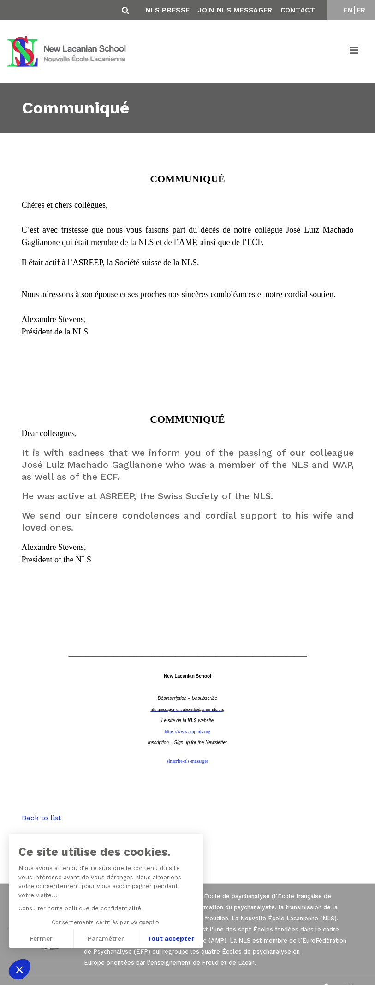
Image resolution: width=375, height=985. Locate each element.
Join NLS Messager (234, 10)
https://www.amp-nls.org (187, 731)
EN (348, 10)
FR (361, 10)
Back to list (41, 817)
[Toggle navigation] (355, 51)
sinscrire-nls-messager (187, 761)
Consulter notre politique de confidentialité (79, 908)
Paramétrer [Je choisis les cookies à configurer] (106, 938)
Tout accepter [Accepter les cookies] (170, 938)
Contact (297, 10)
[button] (19, 969)
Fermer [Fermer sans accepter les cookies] (41, 938)
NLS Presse (167, 10)
